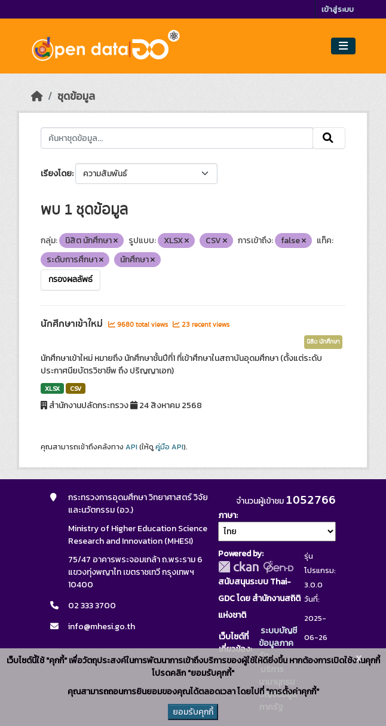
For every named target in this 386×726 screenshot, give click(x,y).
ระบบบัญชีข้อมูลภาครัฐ (278, 643)
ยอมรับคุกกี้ (193, 712)
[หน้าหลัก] (37, 96)
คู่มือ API (169, 447)
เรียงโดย (56, 173)
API (131, 447)
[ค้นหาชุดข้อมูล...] (177, 138)
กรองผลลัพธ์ (70, 280)
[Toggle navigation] (343, 46)
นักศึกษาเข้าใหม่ (73, 324)
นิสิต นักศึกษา (323, 342)
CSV (75, 388)
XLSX (52, 388)
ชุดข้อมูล (76, 96)
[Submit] (329, 138)
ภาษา (227, 515)
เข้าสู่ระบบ (337, 9)
